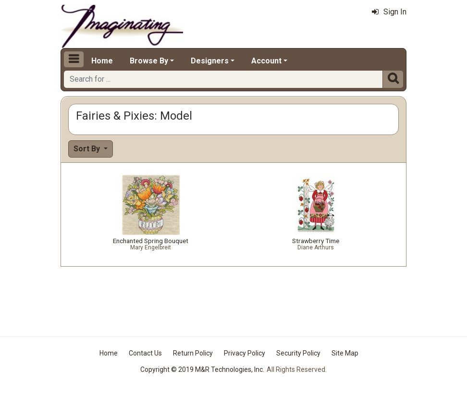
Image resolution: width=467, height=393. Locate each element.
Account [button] (266, 60)
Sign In (389, 11)
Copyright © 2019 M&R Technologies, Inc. (202, 369)
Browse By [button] (149, 60)
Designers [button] (210, 60)
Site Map (345, 353)
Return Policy (193, 353)
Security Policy (298, 353)
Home (102, 60)
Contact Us (145, 353)
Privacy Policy (244, 353)
